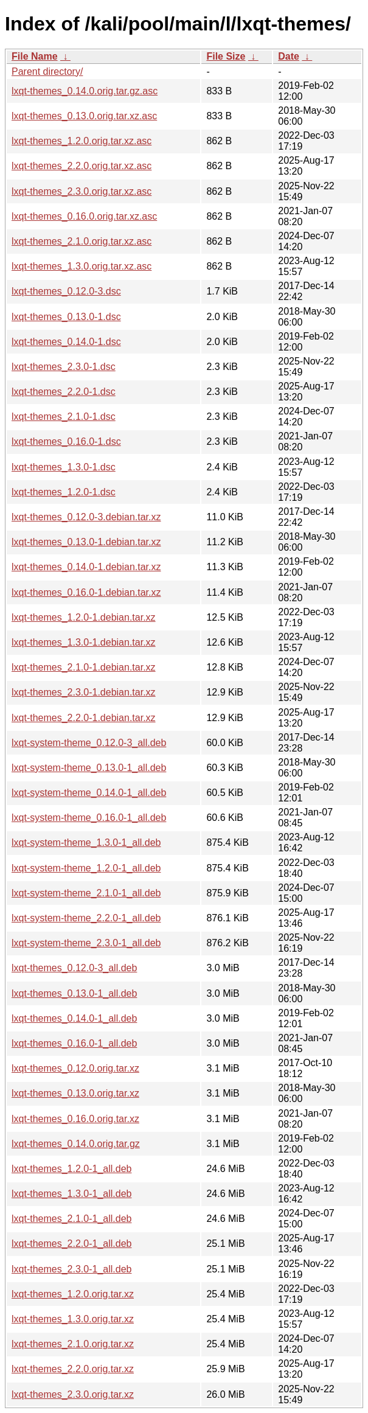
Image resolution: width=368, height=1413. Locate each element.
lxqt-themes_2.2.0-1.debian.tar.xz (84, 718)
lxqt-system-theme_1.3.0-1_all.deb (86, 842)
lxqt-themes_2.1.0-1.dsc (64, 416)
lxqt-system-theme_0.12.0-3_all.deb (89, 743)
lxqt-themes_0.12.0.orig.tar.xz (75, 1068)
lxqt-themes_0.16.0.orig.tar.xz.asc (84, 216)
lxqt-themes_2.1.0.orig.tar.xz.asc (81, 241)
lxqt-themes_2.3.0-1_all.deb (71, 1269)
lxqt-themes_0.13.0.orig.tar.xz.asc (84, 116)
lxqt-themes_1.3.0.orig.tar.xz (73, 1319)
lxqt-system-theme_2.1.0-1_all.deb (86, 893)
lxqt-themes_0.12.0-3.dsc (66, 291)
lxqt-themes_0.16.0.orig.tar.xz (75, 1119)
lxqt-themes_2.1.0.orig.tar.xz (73, 1344)
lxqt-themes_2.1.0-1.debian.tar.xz (84, 667)
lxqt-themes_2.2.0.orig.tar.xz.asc (81, 166)
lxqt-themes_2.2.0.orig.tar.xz (73, 1369)
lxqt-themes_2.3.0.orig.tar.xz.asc (81, 191)
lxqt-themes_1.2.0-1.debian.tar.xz (84, 617)
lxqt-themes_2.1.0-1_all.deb (71, 1218)
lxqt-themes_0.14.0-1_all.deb (74, 1018)
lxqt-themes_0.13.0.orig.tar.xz (75, 1093)
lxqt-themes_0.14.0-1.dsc (66, 342)
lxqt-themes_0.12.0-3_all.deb (74, 968)
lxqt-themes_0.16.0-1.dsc (66, 441)
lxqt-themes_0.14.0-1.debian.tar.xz (86, 567)
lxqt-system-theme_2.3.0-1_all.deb (86, 943)
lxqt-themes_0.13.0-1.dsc (66, 317)
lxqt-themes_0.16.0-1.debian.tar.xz (86, 592)
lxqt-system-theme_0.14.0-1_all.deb (89, 792)
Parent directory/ (47, 71)
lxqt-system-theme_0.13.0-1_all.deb (89, 767)
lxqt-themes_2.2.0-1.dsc (64, 391)
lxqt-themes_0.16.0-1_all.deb (74, 1043)
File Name (35, 56)
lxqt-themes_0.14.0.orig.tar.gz (76, 1144)
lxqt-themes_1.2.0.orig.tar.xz (73, 1294)
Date (288, 56)
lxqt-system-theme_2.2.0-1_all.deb (86, 918)
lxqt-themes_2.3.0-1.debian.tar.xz (84, 692)
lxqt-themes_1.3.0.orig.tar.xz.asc (81, 266)
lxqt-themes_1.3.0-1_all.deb (71, 1193)
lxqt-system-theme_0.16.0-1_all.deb (89, 817)
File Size (225, 56)
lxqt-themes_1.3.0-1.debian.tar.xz (84, 642)
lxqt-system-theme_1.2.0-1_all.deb (86, 868)
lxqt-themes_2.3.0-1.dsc (64, 366)
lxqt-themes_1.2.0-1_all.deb (71, 1169)
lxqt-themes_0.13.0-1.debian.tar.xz (86, 542)
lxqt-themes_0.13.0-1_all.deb (74, 993)
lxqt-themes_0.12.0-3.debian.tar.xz (86, 517)
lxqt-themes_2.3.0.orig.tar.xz (73, 1394)
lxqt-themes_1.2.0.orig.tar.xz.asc (81, 141)
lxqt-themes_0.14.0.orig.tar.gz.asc (85, 91)
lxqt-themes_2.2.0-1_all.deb (71, 1243)
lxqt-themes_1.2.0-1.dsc (64, 492)
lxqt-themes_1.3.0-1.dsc (64, 467)
